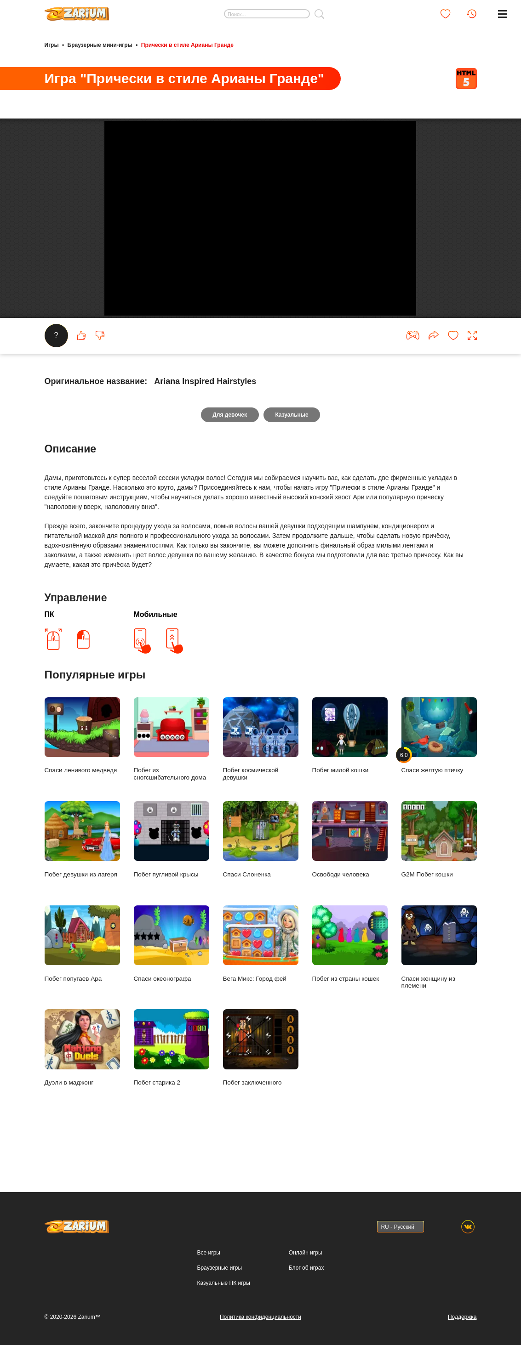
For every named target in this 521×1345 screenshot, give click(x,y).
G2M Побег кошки (439, 875)
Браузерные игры (219, 1268)
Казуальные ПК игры (223, 1283)
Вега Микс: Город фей (260, 979)
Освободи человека (350, 875)
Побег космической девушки (260, 775)
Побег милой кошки (350, 771)
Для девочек (229, 450)
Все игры (208, 1252)
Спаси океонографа (171, 979)
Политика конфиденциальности (260, 1317)
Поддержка (462, 1317)
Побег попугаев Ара (82, 979)
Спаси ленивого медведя (82, 771)
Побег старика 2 (171, 1083)
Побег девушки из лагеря (82, 875)
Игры (52, 45)
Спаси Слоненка (260, 875)
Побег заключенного (260, 1083)
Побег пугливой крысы (171, 875)
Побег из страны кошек (350, 979)
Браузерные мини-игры (100, 45)
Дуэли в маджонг (82, 1083)
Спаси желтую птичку (439, 771)
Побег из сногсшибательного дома (171, 775)
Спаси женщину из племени (439, 983)
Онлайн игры (305, 1252)
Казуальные (292, 450)
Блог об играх (306, 1268)
